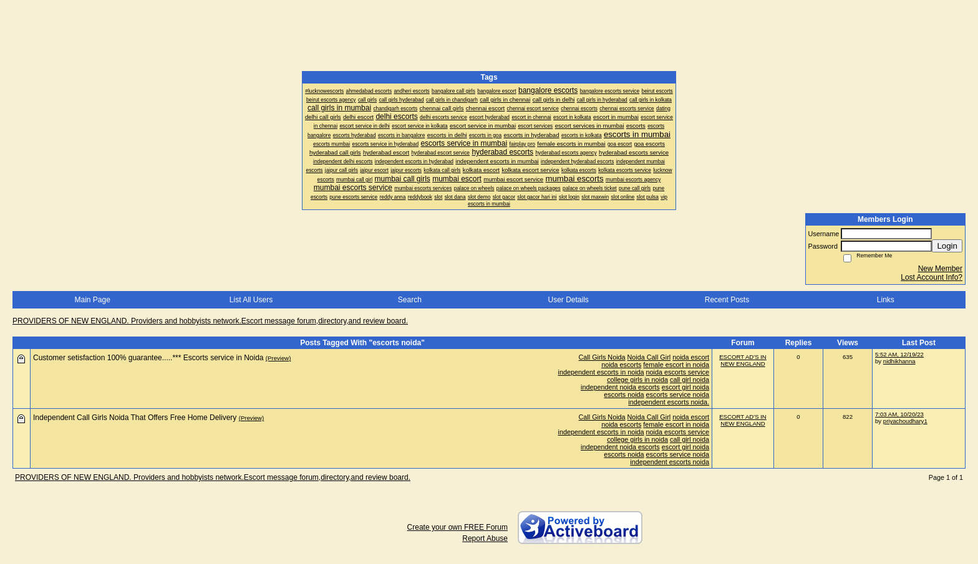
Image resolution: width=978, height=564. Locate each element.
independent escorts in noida (601, 372)
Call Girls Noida (602, 357)
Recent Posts (727, 299)
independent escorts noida (669, 462)
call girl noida (689, 379)
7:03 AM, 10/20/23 (899, 414)
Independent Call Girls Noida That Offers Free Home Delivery (134, 417)
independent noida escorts (620, 387)
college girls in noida (637, 379)
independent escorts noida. (668, 402)
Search (410, 299)
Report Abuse (485, 538)
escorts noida (624, 394)
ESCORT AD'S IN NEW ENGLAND (743, 360)
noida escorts (621, 364)
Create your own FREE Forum (457, 527)
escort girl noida (685, 387)
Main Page (92, 299)
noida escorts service (677, 372)
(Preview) (278, 358)
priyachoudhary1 (905, 421)
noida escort (690, 357)
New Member (940, 268)
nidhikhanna (899, 361)
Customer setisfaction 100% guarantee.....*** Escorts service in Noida (148, 357)
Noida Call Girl (649, 357)
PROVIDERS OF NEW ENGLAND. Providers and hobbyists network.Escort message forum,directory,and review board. (210, 321)
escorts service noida (677, 394)
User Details (568, 299)
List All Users (251, 299)
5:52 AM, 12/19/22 (899, 354)
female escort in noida (676, 364)
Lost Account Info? (931, 277)
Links (885, 299)
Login (947, 246)
